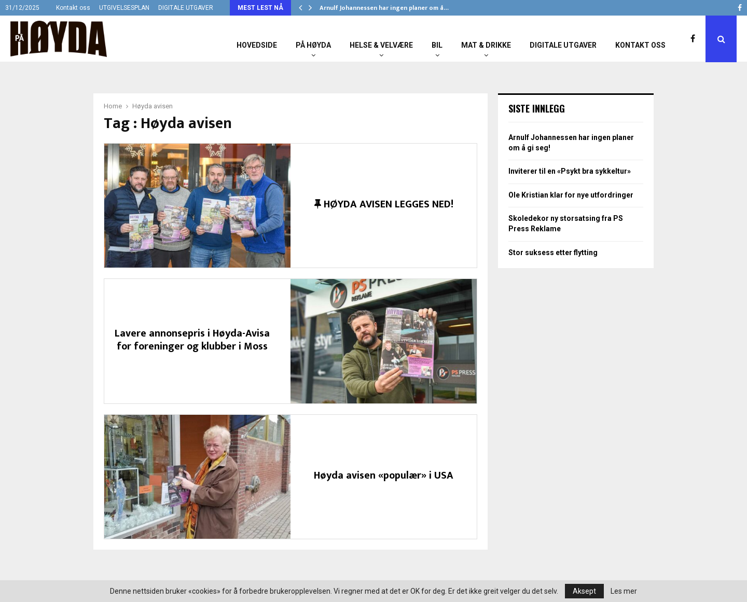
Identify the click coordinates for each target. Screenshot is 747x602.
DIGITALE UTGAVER (185, 7)
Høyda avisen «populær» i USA (383, 475)
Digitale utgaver (563, 45)
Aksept (584, 591)
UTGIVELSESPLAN (124, 7)
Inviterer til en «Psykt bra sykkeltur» (569, 171)
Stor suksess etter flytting (553, 252)
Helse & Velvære (381, 45)
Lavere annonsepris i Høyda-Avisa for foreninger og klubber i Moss (192, 340)
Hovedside (257, 45)
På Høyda (313, 45)
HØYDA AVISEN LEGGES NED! (383, 204)
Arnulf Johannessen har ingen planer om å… (384, 8)
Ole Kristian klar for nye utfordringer (570, 195)
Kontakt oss (73, 7)
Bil (437, 45)
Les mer (624, 591)
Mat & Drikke (486, 45)
